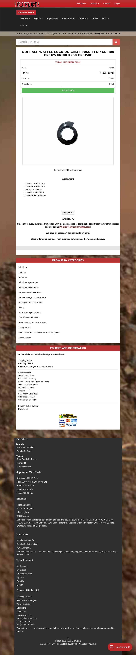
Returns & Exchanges (26, 600)
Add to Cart (68, 90)
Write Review (68, 219)
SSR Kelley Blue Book (28, 394)
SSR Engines (23, 516)
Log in (117, 4)
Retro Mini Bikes (24, 466)
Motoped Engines (26, 388)
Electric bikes (25, 338)
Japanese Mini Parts (28, 472)
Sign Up (20, 581)
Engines (22, 272)
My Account (22, 566)
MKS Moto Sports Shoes (30, 312)
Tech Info (22, 534)
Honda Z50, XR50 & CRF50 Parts (32, 482)
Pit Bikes (23, 267)
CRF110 (23, 26)
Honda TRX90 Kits (25, 493)
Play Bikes (21, 463)
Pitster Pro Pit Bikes (25, 447)
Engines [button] (38, 19)
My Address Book (24, 574)
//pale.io (92, 644)
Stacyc (22, 307)
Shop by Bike (26, 12)
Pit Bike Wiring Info (25, 540)
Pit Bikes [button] (25, 19)
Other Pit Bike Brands (28, 385)
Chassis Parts (68, 19)
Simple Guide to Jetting (27, 544)
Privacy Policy (24, 372)
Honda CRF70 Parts (26, 485)
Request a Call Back (108, 33)
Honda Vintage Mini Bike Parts (32, 297)
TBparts (21, 391)
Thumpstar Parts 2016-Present (32, 322)
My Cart (20, 577)
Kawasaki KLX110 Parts (27, 478)
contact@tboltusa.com (57, 33)
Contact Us (23, 409)
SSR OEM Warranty (27, 379)
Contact (106, 4)
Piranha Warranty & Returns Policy (33, 382)
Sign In (20, 585)
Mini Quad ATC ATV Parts (30, 302)
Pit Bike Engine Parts (28, 282)
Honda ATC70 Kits (25, 489)
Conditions (21, 608)
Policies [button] (95, 4)
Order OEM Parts (26, 375)
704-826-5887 (86, 33)
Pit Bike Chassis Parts (29, 287)
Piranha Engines (24, 505)
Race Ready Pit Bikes (26, 459)
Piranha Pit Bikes (24, 451)
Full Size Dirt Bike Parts (29, 317)
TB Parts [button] (83, 19)
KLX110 (105, 19)
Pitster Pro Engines (25, 508)
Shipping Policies (26, 360)
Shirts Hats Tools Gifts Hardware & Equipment (39, 333)
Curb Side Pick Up (26, 397)
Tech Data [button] (81, 4)
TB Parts (23, 277)
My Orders (21, 570)
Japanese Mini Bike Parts (30, 292)
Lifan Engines (23, 512)
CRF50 (95, 19)
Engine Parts (52, 19)
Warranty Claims (25, 363)
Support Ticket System (28, 406)
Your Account (24, 560)
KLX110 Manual (24, 548)
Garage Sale (24, 327)
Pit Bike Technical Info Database (75, 227)
